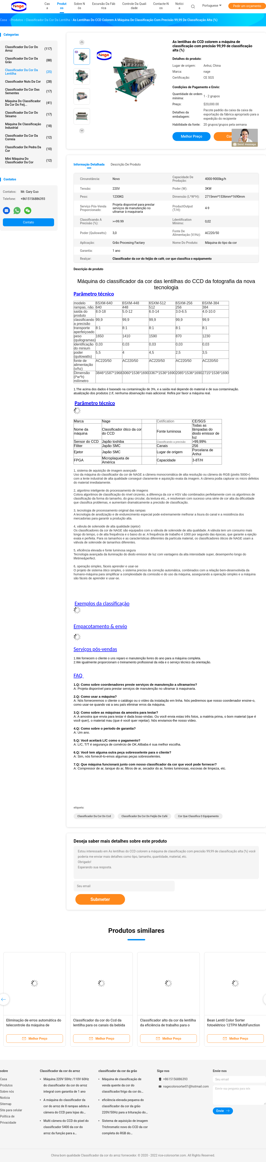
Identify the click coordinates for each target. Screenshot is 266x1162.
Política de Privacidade (8, 1119)
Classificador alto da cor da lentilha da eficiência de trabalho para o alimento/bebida (168, 1025)
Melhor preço (191, 136)
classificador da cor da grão (28, 60)
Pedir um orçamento (247, 6)
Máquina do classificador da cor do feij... (28, 102)
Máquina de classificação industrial (28, 125)
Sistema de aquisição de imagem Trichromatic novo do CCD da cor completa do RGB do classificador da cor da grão (125, 1127)
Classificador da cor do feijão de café (144, 816)
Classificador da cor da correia (28, 137)
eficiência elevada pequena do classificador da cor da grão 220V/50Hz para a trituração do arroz (124, 1106)
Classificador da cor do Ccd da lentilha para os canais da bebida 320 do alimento (99, 1025)
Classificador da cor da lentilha (28, 71)
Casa (3, 1079)
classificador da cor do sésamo (28, 114)
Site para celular (11, 1110)
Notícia (5, 1098)
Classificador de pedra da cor (28, 148)
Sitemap (5, 1104)
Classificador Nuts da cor (28, 81)
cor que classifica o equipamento (198, 816)
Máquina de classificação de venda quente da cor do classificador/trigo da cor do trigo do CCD (121, 1086)
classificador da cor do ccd (94, 816)
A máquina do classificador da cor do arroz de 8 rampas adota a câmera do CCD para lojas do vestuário (66, 1106)
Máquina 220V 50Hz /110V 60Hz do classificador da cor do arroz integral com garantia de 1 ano (66, 1085)
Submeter (100, 899)
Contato (28, 222)
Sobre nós (7, 1091)
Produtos (6, 1085)
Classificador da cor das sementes (28, 91)
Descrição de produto (126, 164)
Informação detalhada (89, 164)
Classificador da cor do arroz (28, 48)
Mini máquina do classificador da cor (28, 160)
